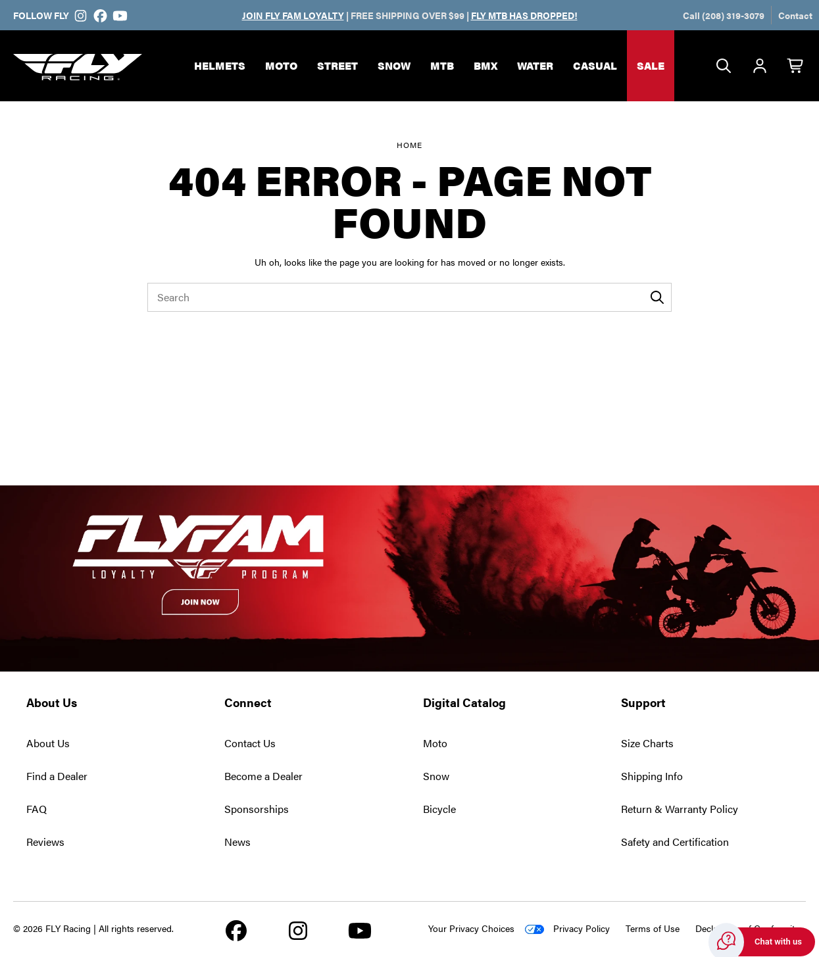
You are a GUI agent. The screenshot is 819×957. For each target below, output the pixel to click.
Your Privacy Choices (471, 928)
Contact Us (250, 742)
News (237, 841)
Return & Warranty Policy (679, 808)
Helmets (219, 65)
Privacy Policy (581, 928)
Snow (394, 65)
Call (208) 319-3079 (723, 15)
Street (337, 65)
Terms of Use (653, 928)
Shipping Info (652, 775)
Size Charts (647, 742)
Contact (795, 15)
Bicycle (439, 808)
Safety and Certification (675, 841)
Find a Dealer (56, 775)
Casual (595, 65)
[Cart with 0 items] (796, 66)
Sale (650, 65)
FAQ (36, 808)
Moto (281, 65)
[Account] (759, 66)
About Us (48, 742)
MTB (442, 65)
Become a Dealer (263, 775)
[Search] (723, 66)
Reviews (45, 841)
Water (535, 65)
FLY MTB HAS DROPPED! (524, 15)
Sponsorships (256, 808)
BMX (485, 65)
